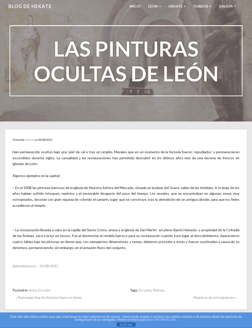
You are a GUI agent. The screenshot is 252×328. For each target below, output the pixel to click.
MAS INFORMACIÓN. (161, 320)
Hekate (29, 139)
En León (44, 290)
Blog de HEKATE (30, 6)
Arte (32, 290)
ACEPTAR (126, 324)
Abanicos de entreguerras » (214, 297)
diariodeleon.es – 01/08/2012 (35, 266)
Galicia (227, 6)
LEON (154, 6)
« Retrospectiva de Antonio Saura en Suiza (49, 297)
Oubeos (202, 6)
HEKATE (177, 6)
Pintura (158, 290)
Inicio (135, 6)
